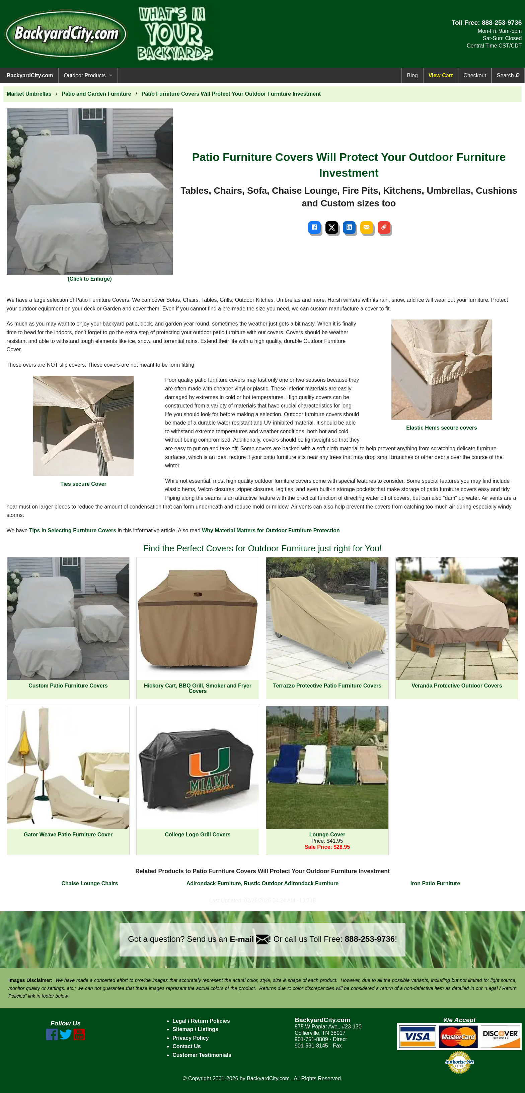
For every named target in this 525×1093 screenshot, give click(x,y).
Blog (412, 75)
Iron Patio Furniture (435, 883)
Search (508, 75)
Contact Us (186, 1046)
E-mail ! (250, 939)
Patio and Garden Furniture (96, 94)
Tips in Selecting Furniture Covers (72, 530)
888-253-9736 (502, 22)
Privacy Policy (190, 1038)
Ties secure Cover (83, 431)
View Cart (441, 75)
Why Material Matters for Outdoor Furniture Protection (271, 530)
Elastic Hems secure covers (441, 375)
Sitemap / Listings (195, 1029)
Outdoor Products (84, 75)
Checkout (474, 75)
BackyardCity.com (30, 75)
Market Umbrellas (29, 94)
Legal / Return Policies (201, 1021)
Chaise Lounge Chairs (90, 883)
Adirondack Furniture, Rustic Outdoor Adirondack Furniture (262, 883)
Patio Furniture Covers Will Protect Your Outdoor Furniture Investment (231, 94)
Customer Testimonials (201, 1055)
